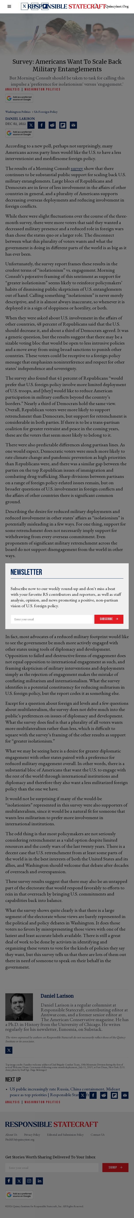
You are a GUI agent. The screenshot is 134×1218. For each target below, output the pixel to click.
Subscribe (106, 619)
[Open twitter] (24, 6)
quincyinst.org (117, 6)
